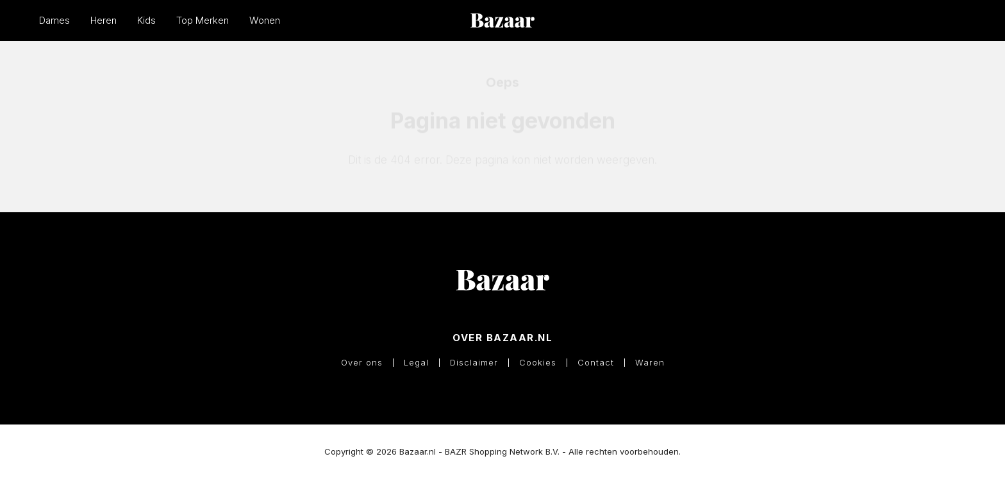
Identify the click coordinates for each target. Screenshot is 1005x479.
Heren (103, 20)
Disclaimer (474, 362)
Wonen (264, 20)
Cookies (537, 362)
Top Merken (202, 20)
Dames (54, 20)
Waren (650, 362)
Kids (146, 20)
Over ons (362, 362)
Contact (595, 362)
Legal (416, 362)
